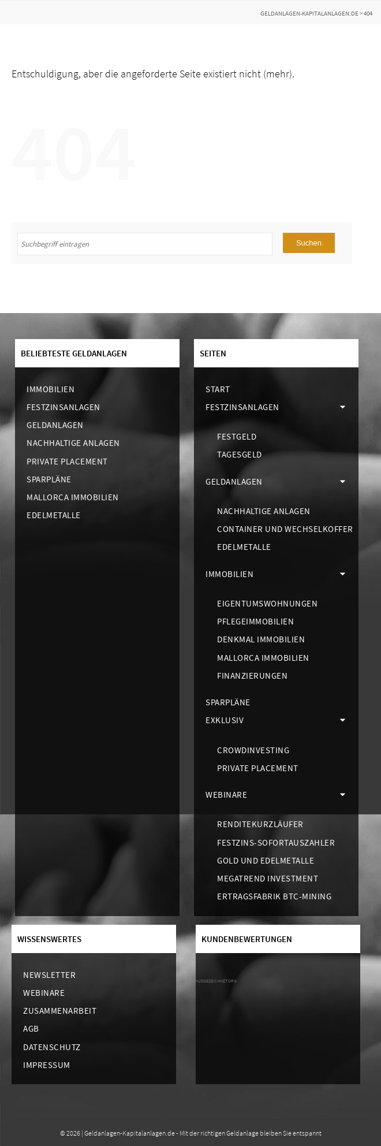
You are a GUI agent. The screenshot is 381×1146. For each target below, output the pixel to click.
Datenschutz (52, 1046)
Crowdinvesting (253, 750)
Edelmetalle (54, 514)
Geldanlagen (55, 424)
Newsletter (49, 974)
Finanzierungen (252, 675)
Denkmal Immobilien (261, 639)
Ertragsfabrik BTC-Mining (274, 896)
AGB (31, 1028)
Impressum (46, 1064)
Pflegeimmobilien (255, 621)
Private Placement (67, 461)
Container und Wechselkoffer (285, 528)
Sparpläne (49, 479)
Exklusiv (225, 720)
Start (218, 389)
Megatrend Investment (267, 878)
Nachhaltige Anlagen (73, 442)
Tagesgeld (239, 454)
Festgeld (236, 436)
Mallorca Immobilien (73, 497)
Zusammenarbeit (59, 1010)
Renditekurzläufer (260, 823)
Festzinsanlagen (63, 406)
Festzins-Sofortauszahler (276, 842)
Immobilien (50, 389)
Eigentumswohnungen (267, 603)
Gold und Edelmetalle (265, 860)
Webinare (226, 794)
